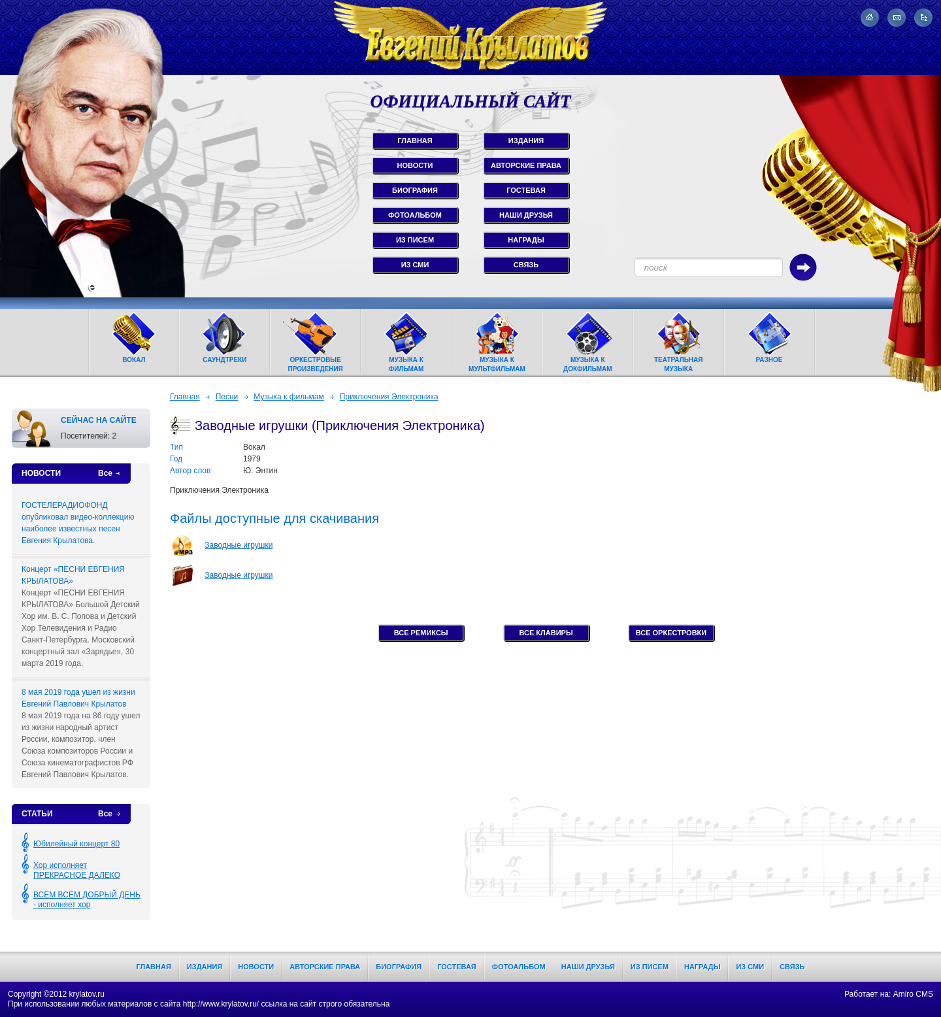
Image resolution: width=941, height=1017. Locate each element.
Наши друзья (588, 967)
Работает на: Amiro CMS (888, 994)
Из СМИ (750, 967)
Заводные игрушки (238, 545)
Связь (792, 967)
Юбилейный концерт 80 (76, 843)
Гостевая (456, 967)
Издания (204, 967)
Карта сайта (923, 17)
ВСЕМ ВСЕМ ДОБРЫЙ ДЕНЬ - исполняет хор (86, 899)
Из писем (650, 967)
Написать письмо (896, 17)
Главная (185, 396)
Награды (702, 967)
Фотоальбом (519, 967)
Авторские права (324, 967)
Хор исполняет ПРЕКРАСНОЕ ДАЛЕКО (76, 870)
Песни (227, 396)
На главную (870, 17)
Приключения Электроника (389, 396)
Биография (398, 967)
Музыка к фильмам (288, 396)
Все (105, 473)
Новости (256, 967)
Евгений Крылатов (470, 37)
